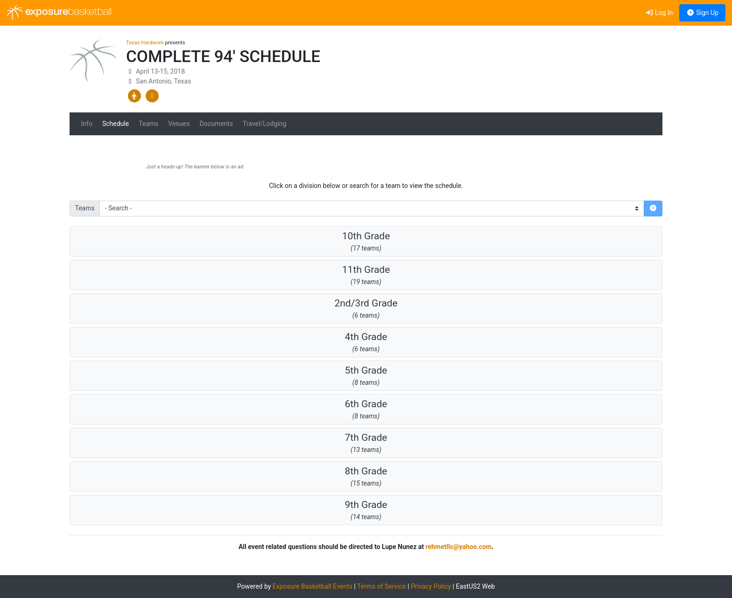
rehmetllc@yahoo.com (458, 546)
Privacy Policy (431, 586)
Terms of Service (381, 586)
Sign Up (702, 12)
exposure (59, 12)
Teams (148, 123)
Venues (179, 123)
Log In (659, 12)
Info (86, 123)
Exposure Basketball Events (312, 586)
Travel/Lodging (264, 123)
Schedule (115, 123)
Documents (215, 123)
